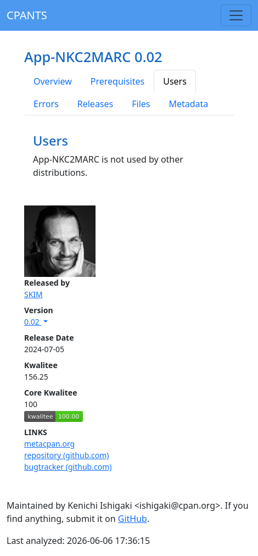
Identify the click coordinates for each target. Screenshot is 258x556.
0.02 (32, 321)
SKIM (33, 294)
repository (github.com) (66, 455)
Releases (95, 104)
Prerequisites (117, 81)
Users (175, 81)
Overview (52, 81)
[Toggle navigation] (236, 15)
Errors (46, 104)
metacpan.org (49, 443)
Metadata (188, 104)
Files (141, 104)
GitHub (132, 519)
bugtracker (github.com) (67, 467)
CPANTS (27, 15)
